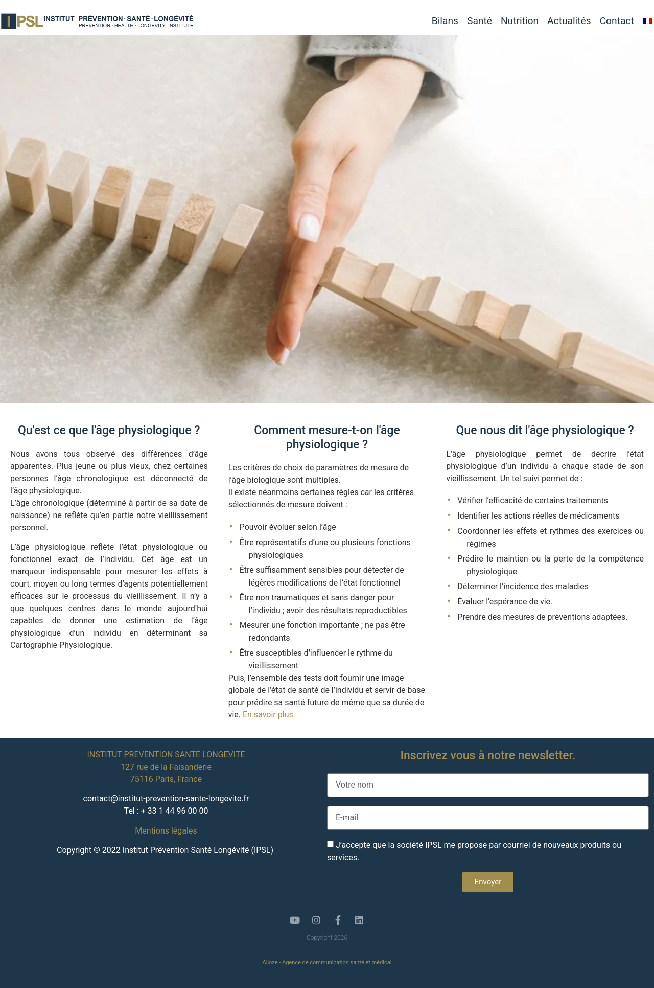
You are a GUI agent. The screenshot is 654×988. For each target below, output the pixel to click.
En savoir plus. (269, 715)
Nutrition (520, 21)
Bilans (445, 21)
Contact (617, 21)
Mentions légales (166, 831)
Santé (479, 21)
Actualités (569, 21)
